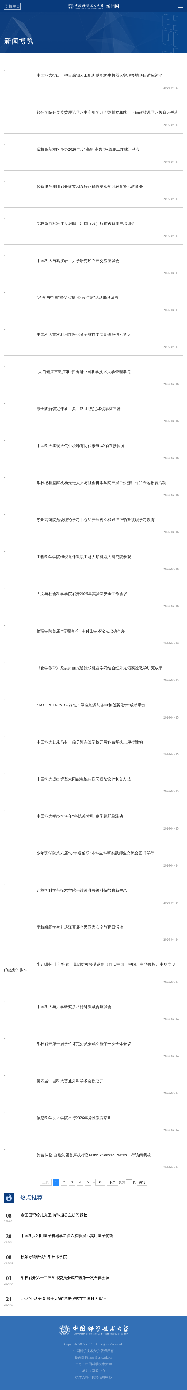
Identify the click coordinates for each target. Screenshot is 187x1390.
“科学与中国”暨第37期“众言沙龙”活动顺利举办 (61, 300)
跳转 (142, 1182)
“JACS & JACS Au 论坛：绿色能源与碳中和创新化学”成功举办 (75, 708)
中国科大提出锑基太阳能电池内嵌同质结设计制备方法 (67, 782)
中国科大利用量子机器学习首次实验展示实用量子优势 (67, 1236)
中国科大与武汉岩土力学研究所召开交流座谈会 (61, 263)
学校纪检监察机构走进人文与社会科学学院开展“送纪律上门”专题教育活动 (85, 485)
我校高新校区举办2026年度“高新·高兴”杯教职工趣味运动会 (72, 152)
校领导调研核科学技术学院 (44, 1257)
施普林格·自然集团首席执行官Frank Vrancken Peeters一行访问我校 (77, 1158)
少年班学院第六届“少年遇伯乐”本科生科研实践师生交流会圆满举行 (79, 856)
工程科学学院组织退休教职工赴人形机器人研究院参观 (67, 560)
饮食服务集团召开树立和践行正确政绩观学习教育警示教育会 (73, 189)
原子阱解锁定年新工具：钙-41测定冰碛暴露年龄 (62, 411)
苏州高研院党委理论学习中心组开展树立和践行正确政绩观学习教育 (79, 522)
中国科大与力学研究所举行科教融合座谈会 (58, 1009)
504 (100, 1182)
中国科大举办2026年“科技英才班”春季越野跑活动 (63, 819)
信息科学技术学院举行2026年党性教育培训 (58, 1121)
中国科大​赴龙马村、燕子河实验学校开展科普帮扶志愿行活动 (73, 745)
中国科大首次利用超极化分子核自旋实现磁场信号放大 (67, 337)
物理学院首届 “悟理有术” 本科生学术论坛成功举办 (64, 634)
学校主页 (12, 6)
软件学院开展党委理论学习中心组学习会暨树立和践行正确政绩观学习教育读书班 (91, 115)
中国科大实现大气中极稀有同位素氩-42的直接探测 (64, 449)
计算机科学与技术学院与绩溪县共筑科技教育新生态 (65, 893)
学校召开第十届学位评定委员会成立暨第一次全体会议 (67, 1046)
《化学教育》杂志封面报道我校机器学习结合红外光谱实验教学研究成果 (83, 671)
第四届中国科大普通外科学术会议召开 (54, 1084)
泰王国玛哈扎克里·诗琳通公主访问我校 (54, 1215)
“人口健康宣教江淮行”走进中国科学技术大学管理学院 (67, 374)
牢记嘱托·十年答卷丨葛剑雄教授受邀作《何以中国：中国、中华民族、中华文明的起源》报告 (89, 970)
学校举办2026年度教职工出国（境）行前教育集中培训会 (69, 226)
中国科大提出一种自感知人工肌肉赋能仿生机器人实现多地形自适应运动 (83, 78)
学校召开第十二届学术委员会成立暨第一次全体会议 (65, 1278)
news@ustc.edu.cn (100, 1357)
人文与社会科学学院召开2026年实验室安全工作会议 (65, 596)
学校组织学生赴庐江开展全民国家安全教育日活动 (63, 930)
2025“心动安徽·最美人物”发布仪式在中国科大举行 (63, 1299)
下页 (112, 1182)
